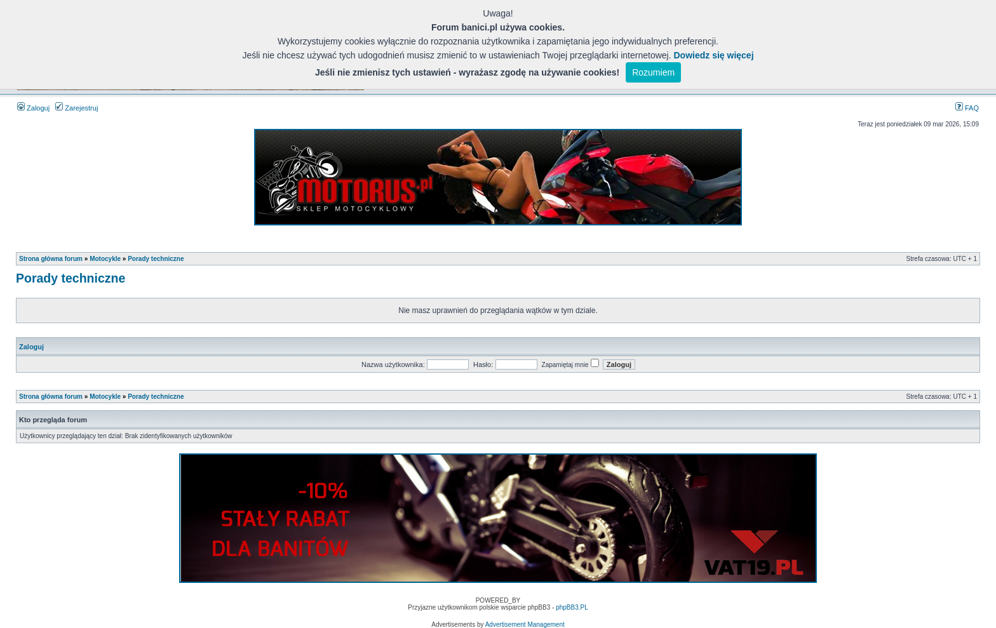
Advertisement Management (525, 624)
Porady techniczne (156, 258)
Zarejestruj (76, 108)
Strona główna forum (51, 258)
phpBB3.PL (572, 607)
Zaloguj (33, 108)
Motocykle (105, 258)
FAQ (967, 108)
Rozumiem (653, 72)
